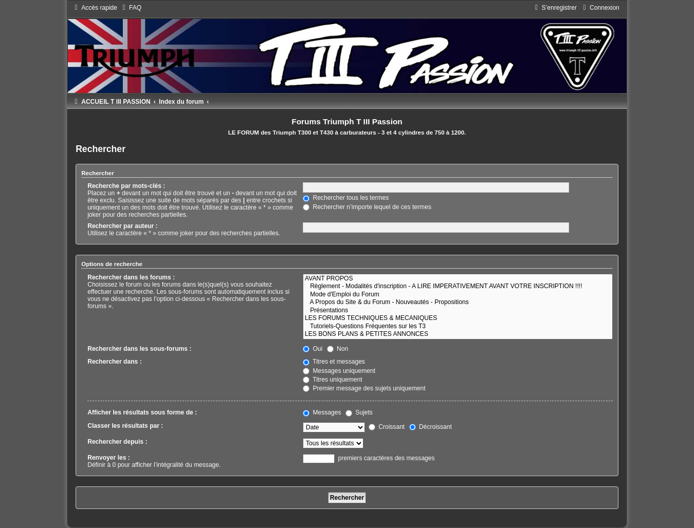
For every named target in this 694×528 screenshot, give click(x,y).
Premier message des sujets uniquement (364, 388)
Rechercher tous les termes (346, 197)
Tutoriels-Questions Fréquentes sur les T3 (458, 327)
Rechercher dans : (114, 361)
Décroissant (430, 426)
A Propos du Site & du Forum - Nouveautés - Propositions (458, 302)
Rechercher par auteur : (122, 226)
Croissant (387, 426)
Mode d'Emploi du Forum (458, 295)
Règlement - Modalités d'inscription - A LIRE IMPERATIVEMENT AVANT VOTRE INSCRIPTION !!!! (458, 286)
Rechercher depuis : (117, 441)
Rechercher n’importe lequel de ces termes (367, 207)
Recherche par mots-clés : (126, 186)
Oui (312, 348)
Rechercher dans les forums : (131, 277)
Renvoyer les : (108, 457)
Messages (322, 412)
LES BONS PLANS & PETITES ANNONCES (458, 334)
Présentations (458, 311)
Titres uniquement (332, 379)
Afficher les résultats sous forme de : (142, 412)
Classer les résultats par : (125, 425)
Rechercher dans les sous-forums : (139, 348)
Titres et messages (334, 361)
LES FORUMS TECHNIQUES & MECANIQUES (458, 318)
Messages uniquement (339, 370)
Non (338, 348)
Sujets (359, 412)
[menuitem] (130, 7)
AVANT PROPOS (458, 279)
